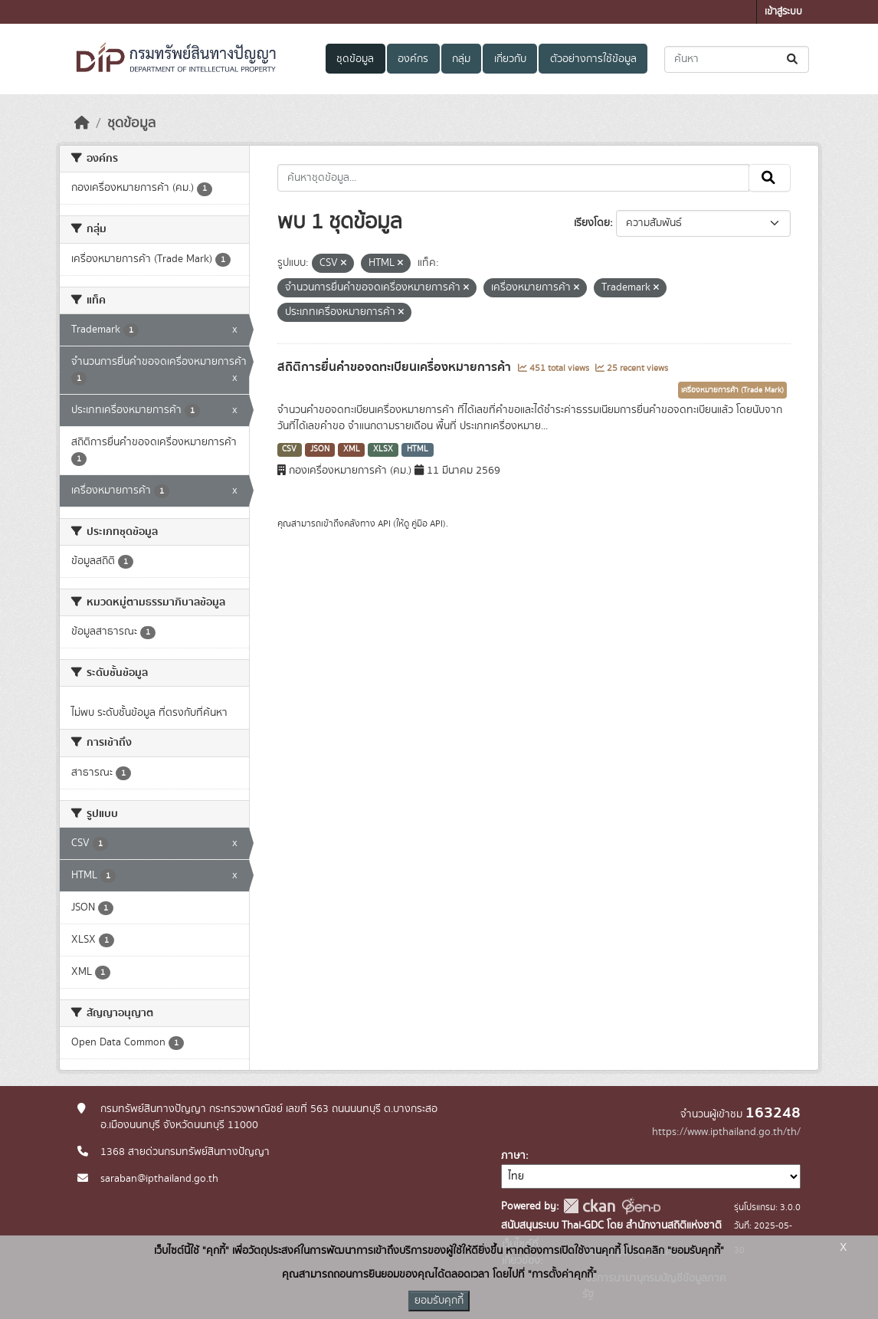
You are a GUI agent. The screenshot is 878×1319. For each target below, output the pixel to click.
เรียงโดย (592, 223)
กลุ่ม (461, 59)
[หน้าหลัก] (82, 123)
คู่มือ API (427, 523)
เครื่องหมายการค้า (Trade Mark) (732, 390)
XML (351, 449)
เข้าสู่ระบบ (783, 12)
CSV (289, 449)
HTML (417, 449)
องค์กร (413, 59)
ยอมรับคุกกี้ (439, 1300)
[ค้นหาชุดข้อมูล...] (736, 59)
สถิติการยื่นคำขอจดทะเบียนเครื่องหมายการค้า (395, 367)
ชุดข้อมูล (355, 59)
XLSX (383, 449)
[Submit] (793, 59)
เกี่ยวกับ (510, 59)
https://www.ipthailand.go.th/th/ (726, 1132)
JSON (319, 449)
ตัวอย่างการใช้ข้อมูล (593, 59)
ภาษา (513, 1155)
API (384, 523)
